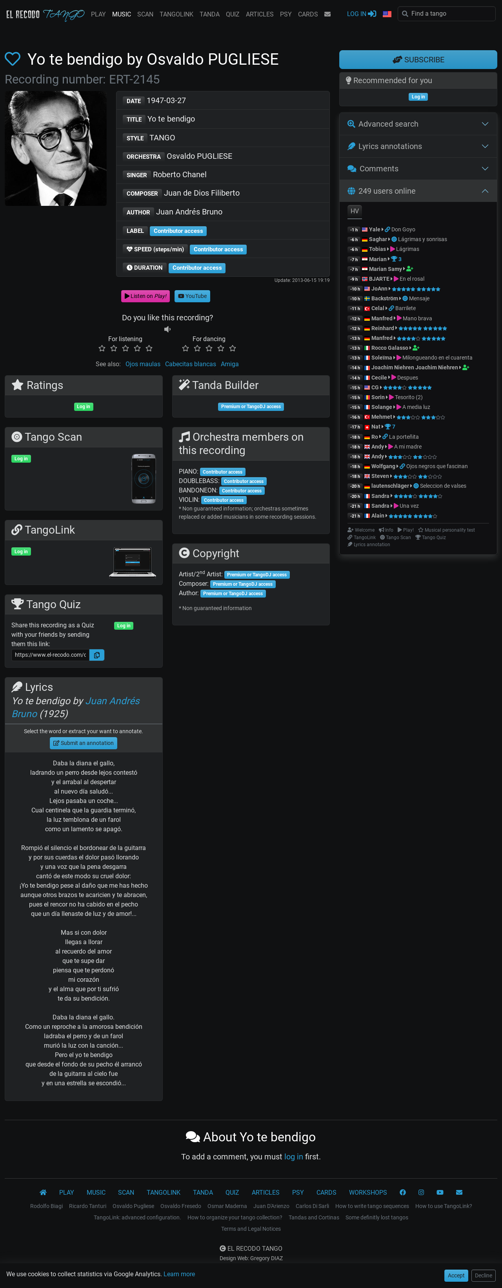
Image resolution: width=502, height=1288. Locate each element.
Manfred (382, 318)
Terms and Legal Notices (251, 1229)
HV (355, 211)
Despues (407, 377)
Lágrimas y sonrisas (422, 239)
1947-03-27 (154, 101)
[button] (387, 14)
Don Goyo (403, 229)
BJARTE (379, 279)
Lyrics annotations (384, 146)
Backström (385, 298)
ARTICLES (260, 14)
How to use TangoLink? (443, 1206)
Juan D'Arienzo (271, 1206)
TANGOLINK (176, 14)
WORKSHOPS (368, 1192)
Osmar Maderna (227, 1206)
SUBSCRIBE (418, 59)
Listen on (145, 296)
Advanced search (382, 124)
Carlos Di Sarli (312, 1206)
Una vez (409, 506)
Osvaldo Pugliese (133, 1206)
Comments (372, 168)
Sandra (381, 496)
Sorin (378, 397)
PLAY (98, 14)
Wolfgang (383, 466)
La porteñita (404, 437)
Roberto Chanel (165, 175)
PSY (286, 14)
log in (293, 1156)
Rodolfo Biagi (46, 1206)
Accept (456, 1275)
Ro (374, 437)
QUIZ (233, 14)
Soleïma (381, 357)
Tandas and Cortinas (314, 1217)
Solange (381, 407)
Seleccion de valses (443, 486)
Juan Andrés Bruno (172, 212)
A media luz (416, 407)
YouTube (192, 296)
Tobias (377, 249)
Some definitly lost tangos (377, 1217)
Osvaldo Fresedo (180, 1206)
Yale (374, 229)
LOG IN (361, 13)
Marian (378, 259)
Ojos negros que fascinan (437, 466)
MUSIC (121, 14)
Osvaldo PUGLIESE (177, 156)
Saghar (378, 239)
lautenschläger (390, 486)
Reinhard (383, 328)
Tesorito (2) (409, 397)
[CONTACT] (459, 1193)
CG (375, 387)
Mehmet (381, 417)
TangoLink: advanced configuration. (137, 1217)
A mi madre (408, 446)
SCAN (145, 14)
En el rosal (412, 279)
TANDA (210, 14)
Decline (483, 1275)
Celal (377, 308)
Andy (377, 446)
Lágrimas (407, 249)
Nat (375, 426)
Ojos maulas (143, 364)
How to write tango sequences (372, 1206)
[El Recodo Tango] (43, 1193)
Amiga (230, 364)
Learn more (179, 1274)
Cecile (379, 377)
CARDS (308, 14)
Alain (377, 515)
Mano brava (417, 318)
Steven (380, 476)
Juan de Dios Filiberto (181, 193)
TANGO (149, 138)
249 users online (381, 191)
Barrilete (405, 308)
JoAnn (379, 288)
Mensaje (419, 298)
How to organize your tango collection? (234, 1217)
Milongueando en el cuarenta (437, 357)
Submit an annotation (83, 743)
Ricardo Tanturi (87, 1206)
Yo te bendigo (159, 119)
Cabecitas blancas (190, 364)
